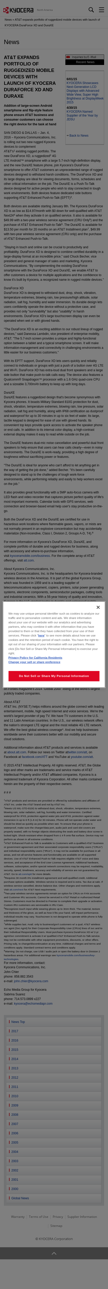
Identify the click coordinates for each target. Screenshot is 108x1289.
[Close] (98, 607)
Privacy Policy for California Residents (35, 657)
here (41, 635)
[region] (54, 644)
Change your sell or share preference (34, 661)
